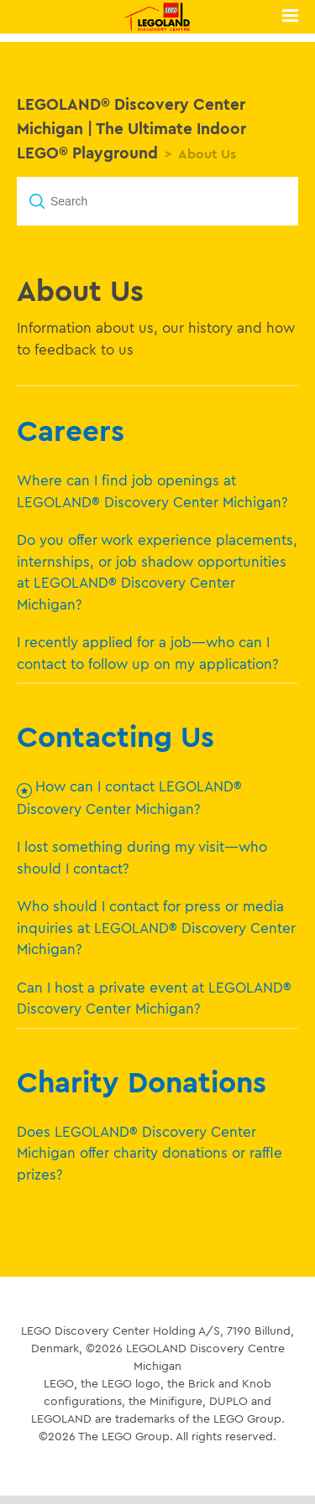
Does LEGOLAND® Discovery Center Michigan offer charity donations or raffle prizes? (149, 1153)
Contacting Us (115, 736)
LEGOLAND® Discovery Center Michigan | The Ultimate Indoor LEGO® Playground (131, 128)
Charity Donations (141, 1081)
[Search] (157, 201)
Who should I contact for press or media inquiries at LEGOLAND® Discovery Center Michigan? (156, 927)
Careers (70, 430)
